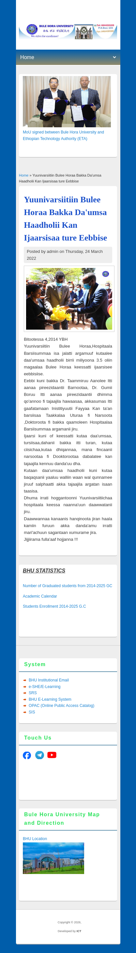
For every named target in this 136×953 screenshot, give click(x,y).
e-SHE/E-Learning (44, 686)
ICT (79, 931)
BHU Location (35, 838)
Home (23, 175)
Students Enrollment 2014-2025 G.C (54, 606)
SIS (32, 712)
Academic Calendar (40, 596)
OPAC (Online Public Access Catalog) (61, 705)
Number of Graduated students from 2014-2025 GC (67, 586)
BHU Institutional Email (49, 680)
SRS (33, 693)
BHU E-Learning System (50, 699)
